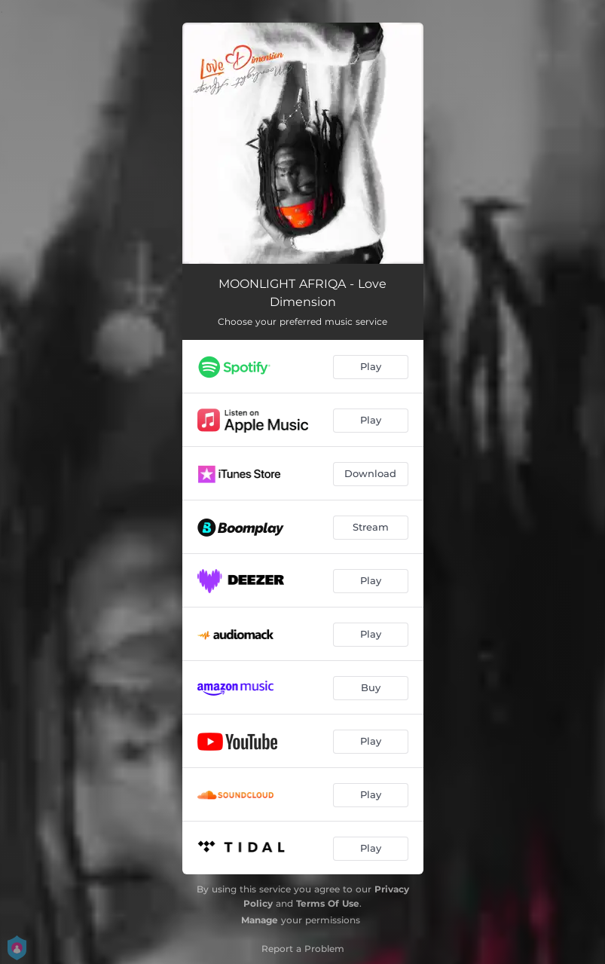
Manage (259, 920)
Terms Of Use (327, 903)
